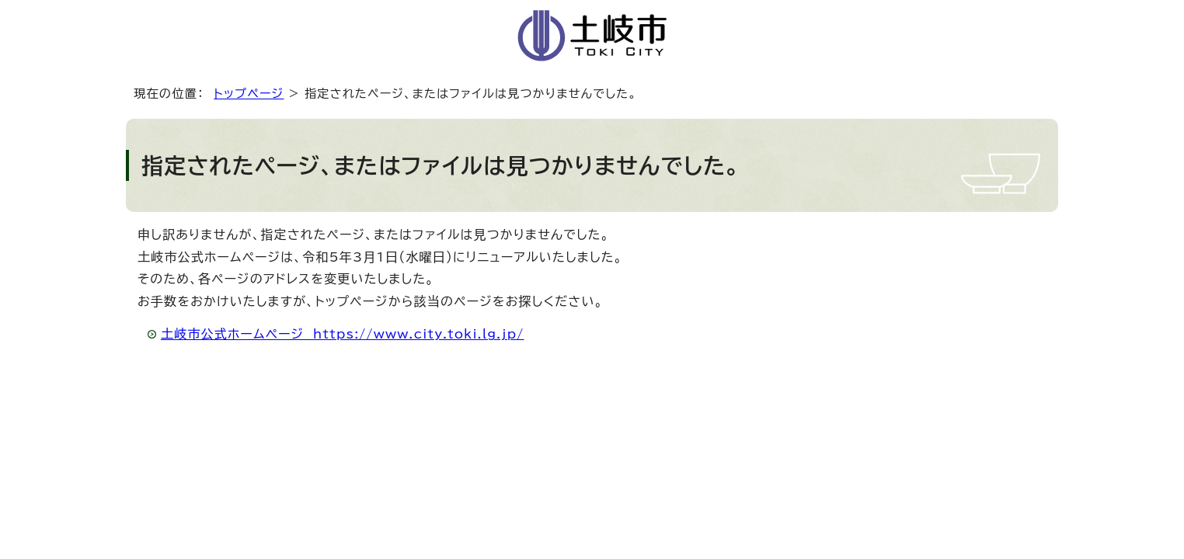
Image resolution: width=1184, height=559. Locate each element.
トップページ (249, 93)
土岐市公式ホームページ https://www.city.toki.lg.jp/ (342, 334)
